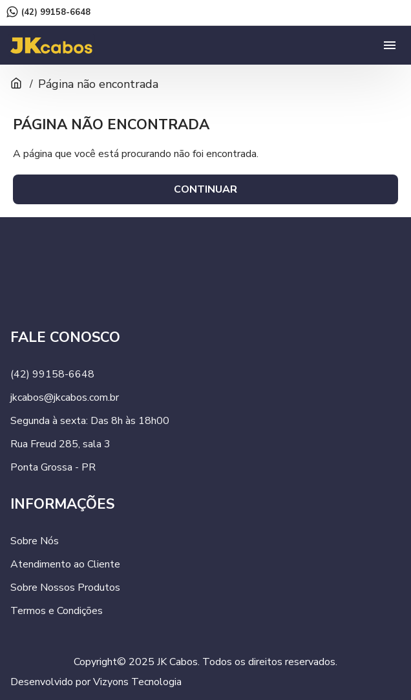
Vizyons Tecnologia (137, 682)
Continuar (205, 189)
